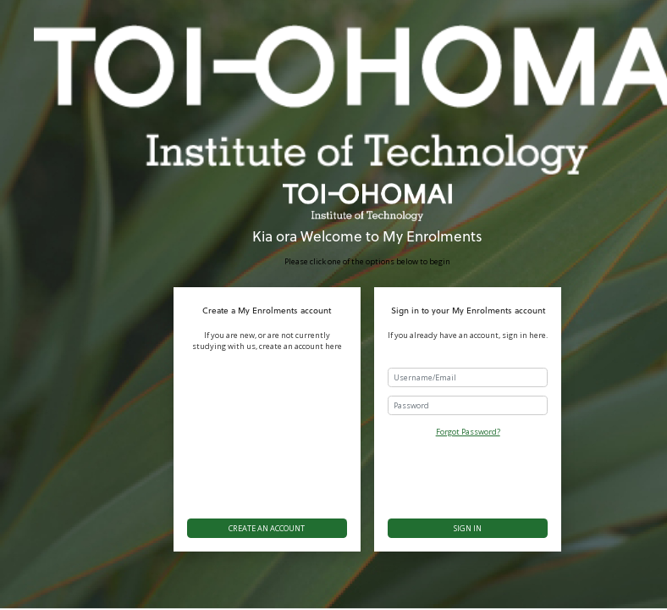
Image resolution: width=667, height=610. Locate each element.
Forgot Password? (468, 431)
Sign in (468, 528)
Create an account (267, 528)
